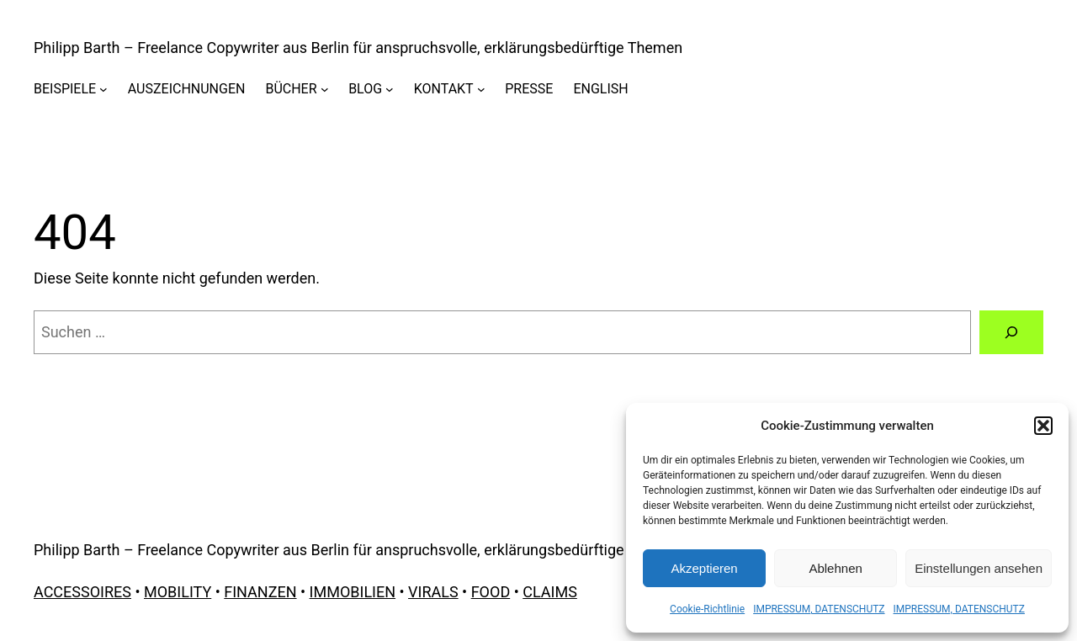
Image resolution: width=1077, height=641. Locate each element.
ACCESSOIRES (82, 592)
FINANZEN (260, 592)
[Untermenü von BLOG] (389, 89)
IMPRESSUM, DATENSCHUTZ (818, 609)
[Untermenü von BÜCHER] (325, 89)
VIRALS (433, 592)
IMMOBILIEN (352, 592)
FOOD (491, 592)
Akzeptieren (704, 568)
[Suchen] (1011, 332)
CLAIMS (550, 592)
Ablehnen (835, 568)
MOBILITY (177, 592)
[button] (1043, 425)
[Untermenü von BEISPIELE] (103, 89)
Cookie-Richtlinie (707, 609)
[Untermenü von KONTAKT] (481, 89)
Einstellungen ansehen (979, 568)
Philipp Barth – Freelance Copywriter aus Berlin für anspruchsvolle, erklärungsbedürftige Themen (358, 47)
